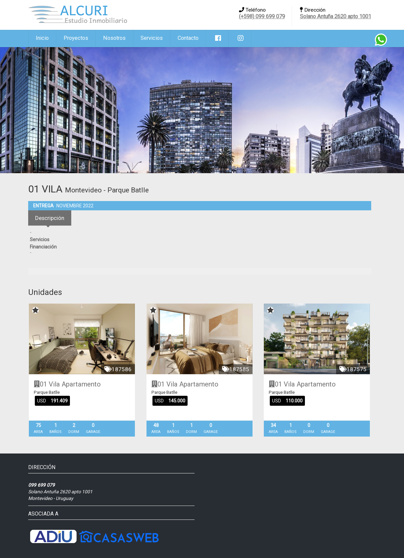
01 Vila (47, 384)
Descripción (49, 218)
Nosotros (114, 38)
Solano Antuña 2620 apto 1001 (335, 16)
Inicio (42, 38)
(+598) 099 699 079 (262, 16)
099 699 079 (41, 485)
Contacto (188, 38)
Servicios (152, 38)
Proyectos (76, 38)
